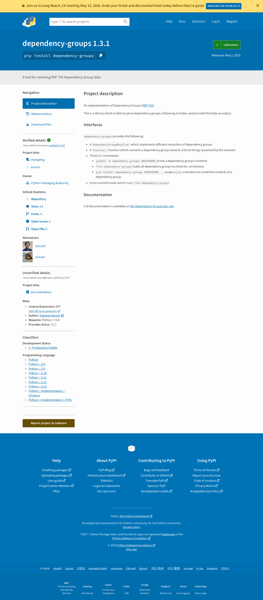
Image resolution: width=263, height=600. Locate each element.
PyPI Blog (105, 470)
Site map (131, 549)
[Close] (258, 5)
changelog (35, 159)
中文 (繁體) (174, 568)
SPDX (31, 311)
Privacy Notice (205, 486)
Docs (182, 21)
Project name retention (54, 486)
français (69, 568)
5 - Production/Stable (43, 348)
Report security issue (207, 475)
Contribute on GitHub (155, 475)
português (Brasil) (97, 568)
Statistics (106, 480)
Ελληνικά (131, 568)
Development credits (155, 491)
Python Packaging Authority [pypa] (47, 183)
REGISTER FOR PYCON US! (222, 6)
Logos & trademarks (106, 486)
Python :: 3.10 (38, 373)
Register (232, 21)
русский (188, 568)
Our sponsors (106, 491)
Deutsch (143, 568)
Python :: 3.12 (38, 382)
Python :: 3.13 (38, 386)
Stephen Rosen (50, 315)
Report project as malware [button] (49, 423)
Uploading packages (54, 475)
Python (33, 360)
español (57, 568)
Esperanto (212, 568)
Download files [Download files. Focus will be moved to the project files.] (38, 124)
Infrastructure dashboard (105, 475)
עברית (199, 568)
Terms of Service (205, 470)
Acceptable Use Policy (204, 491)
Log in (216, 21)
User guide (55, 480)
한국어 (225, 568)
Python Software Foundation (129, 538)
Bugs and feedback (156, 470)
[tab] (49, 103)
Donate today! (131, 527)
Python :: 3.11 (38, 377)
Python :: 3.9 (37, 369)
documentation (38, 292)
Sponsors (198, 21)
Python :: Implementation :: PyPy (50, 400)
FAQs (56, 491)
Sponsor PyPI (157, 486)
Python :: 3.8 (37, 364)
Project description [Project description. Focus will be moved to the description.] (41, 103)
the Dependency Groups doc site (152, 206)
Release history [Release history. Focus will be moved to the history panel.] (39, 114)
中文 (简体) (157, 568)
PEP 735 (148, 105)
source (33, 167)
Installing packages (55, 470)
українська (116, 568)
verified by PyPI (57, 145)
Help (169, 21)
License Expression (47, 311)
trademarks (168, 534)
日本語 (81, 568)
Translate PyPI (154, 480)
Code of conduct (205, 480)
